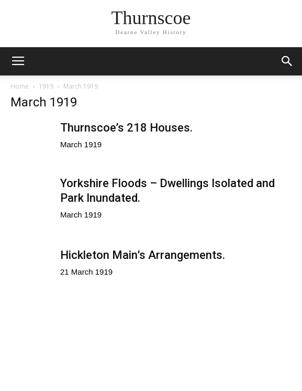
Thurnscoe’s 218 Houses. (126, 127)
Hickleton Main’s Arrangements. (142, 255)
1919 (46, 86)
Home (19, 86)
